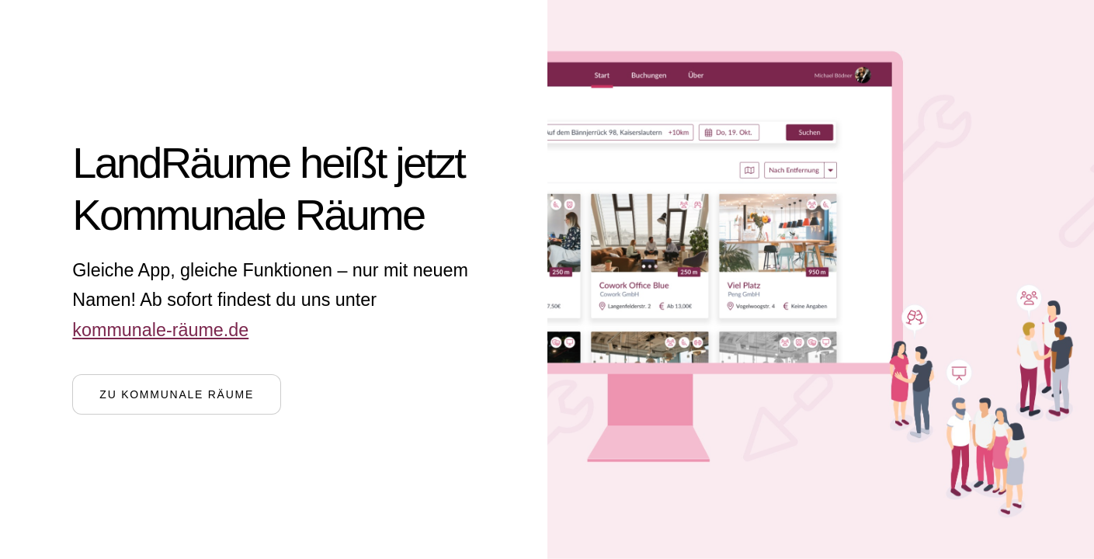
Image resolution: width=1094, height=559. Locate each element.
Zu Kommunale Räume (176, 394)
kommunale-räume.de (160, 330)
